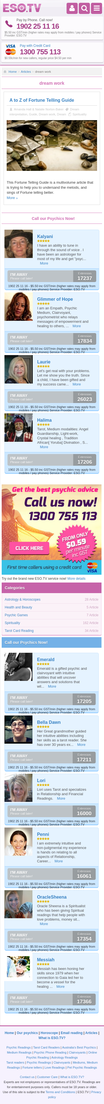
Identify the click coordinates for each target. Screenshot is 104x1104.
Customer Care (47, 1077)
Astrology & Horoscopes (22, 599)
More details (76, 579)
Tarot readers (15, 1062)
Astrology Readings (64, 1057)
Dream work (47, 114)
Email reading (72, 1033)
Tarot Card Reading (19, 631)
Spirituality (80, 114)
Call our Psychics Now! (26, 642)
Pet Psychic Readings (82, 1067)
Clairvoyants (77, 1052)
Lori (41, 780)
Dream (61, 114)
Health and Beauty (18, 607)
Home (13, 71)
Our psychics (27, 1033)
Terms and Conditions (60, 1092)
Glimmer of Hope (55, 299)
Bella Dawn (48, 722)
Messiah (45, 959)
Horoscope (49, 1033)
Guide (33, 114)
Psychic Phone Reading (50, 1052)
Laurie (43, 362)
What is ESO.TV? (52, 1038)
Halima (44, 420)
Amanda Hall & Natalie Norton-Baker (39, 109)
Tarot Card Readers (46, 1047)
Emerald (45, 659)
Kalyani (45, 236)
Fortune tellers (32, 1067)
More (11, 198)
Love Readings (54, 1067)
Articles (26, 71)
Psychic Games (16, 615)
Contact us (27, 1077)
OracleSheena (52, 897)
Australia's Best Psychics (79, 1047)
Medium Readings (19, 1052)
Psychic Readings (18, 1047)
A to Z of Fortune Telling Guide (41, 100)
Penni (43, 834)
